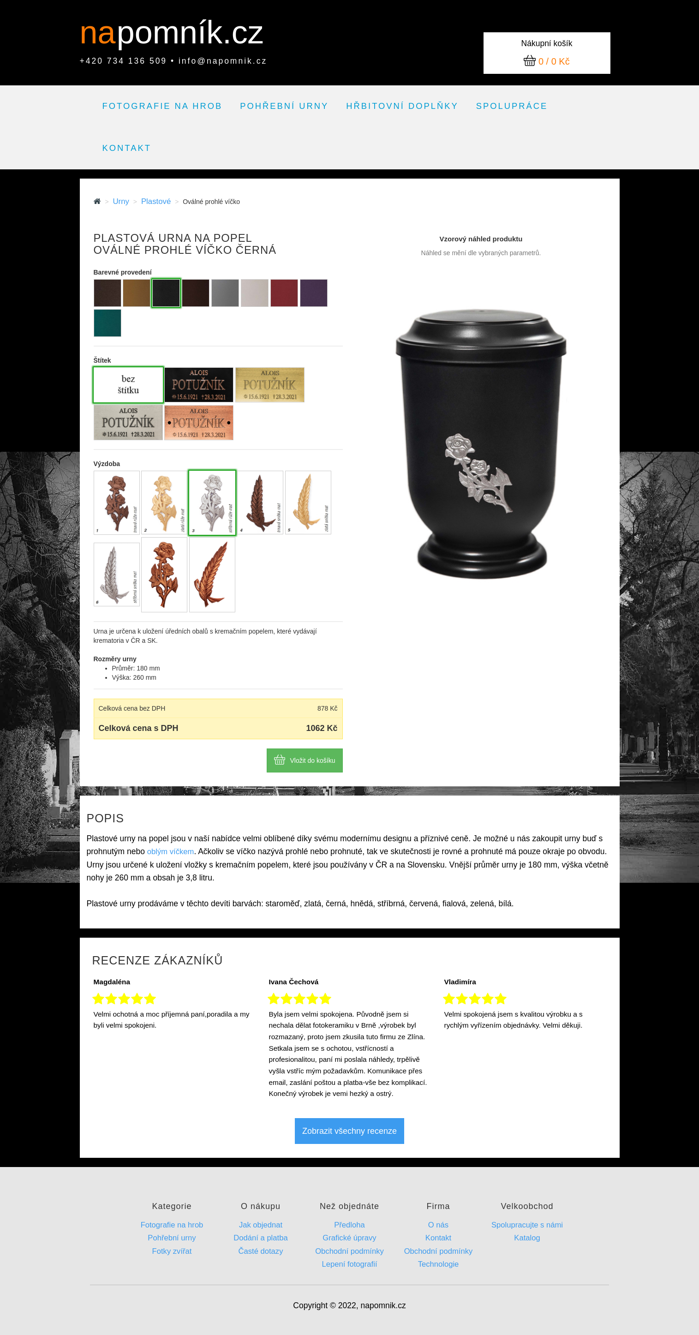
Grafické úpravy (349, 1237)
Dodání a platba (260, 1237)
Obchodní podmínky (349, 1251)
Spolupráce (512, 106)
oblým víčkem (170, 851)
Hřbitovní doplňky (402, 106)
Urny (121, 201)
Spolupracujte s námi (527, 1225)
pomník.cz (190, 32)
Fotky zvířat (172, 1251)
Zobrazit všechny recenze (349, 1131)
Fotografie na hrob (162, 106)
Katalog (527, 1237)
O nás (438, 1225)
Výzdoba (107, 463)
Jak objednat (260, 1225)
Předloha (349, 1225)
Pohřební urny (284, 106)
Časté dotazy (261, 1251)
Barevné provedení (123, 272)
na (102, 32)
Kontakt (126, 148)
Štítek (102, 360)
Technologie (438, 1264)
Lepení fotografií (349, 1264)
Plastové (156, 201)
